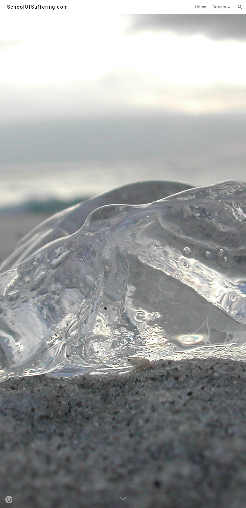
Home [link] (200, 7)
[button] (240, 7)
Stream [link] (219, 7)
